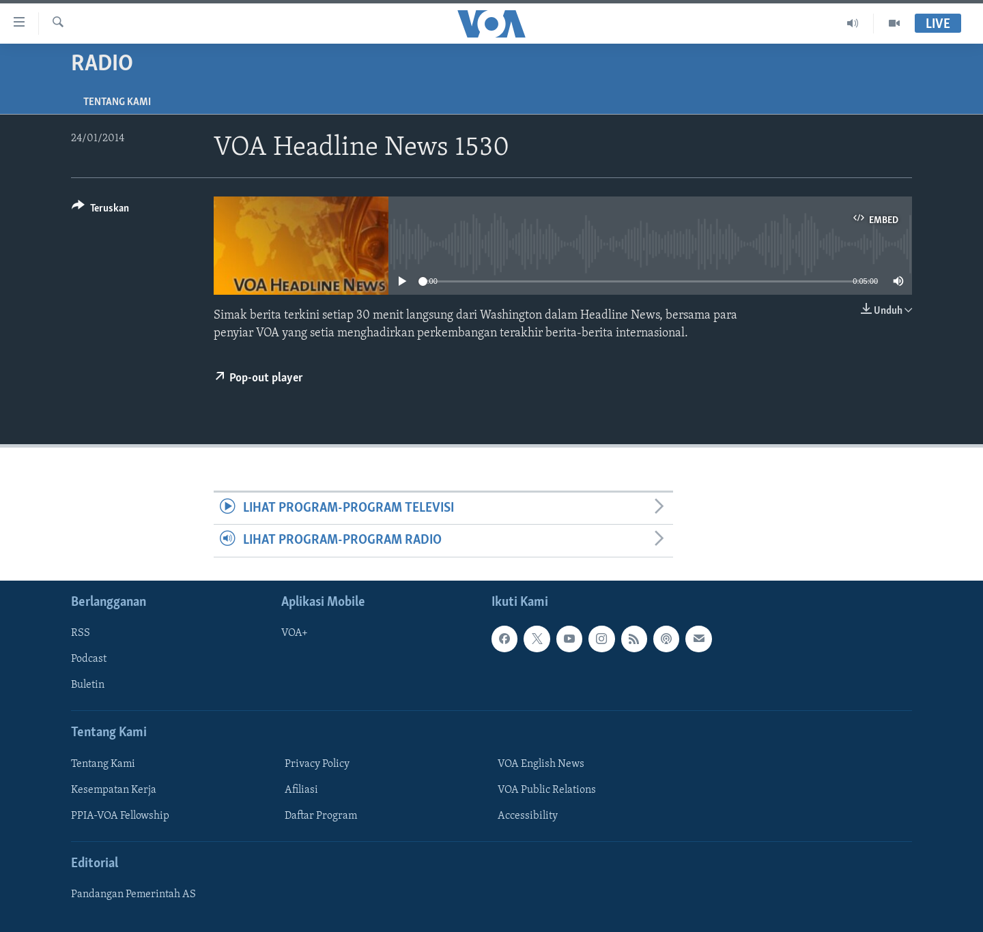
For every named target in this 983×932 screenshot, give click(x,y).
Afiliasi (301, 790)
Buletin (87, 685)
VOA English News (541, 763)
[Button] (100, 210)
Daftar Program (321, 816)
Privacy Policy (317, 763)
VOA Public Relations (547, 790)
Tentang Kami (117, 102)
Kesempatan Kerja (113, 790)
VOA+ (294, 633)
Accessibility (528, 816)
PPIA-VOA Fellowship (120, 816)
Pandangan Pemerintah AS (133, 894)
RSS (80, 633)
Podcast (88, 659)
